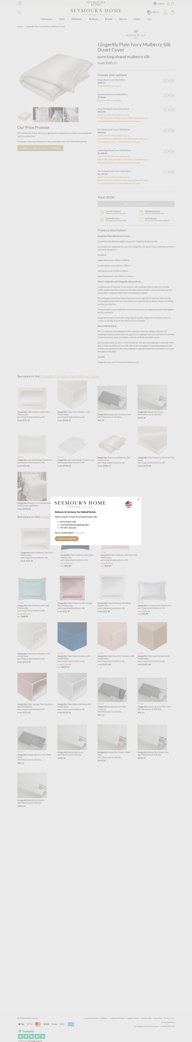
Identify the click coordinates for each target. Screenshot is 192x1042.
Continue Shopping (67, 539)
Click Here (79, 532)
